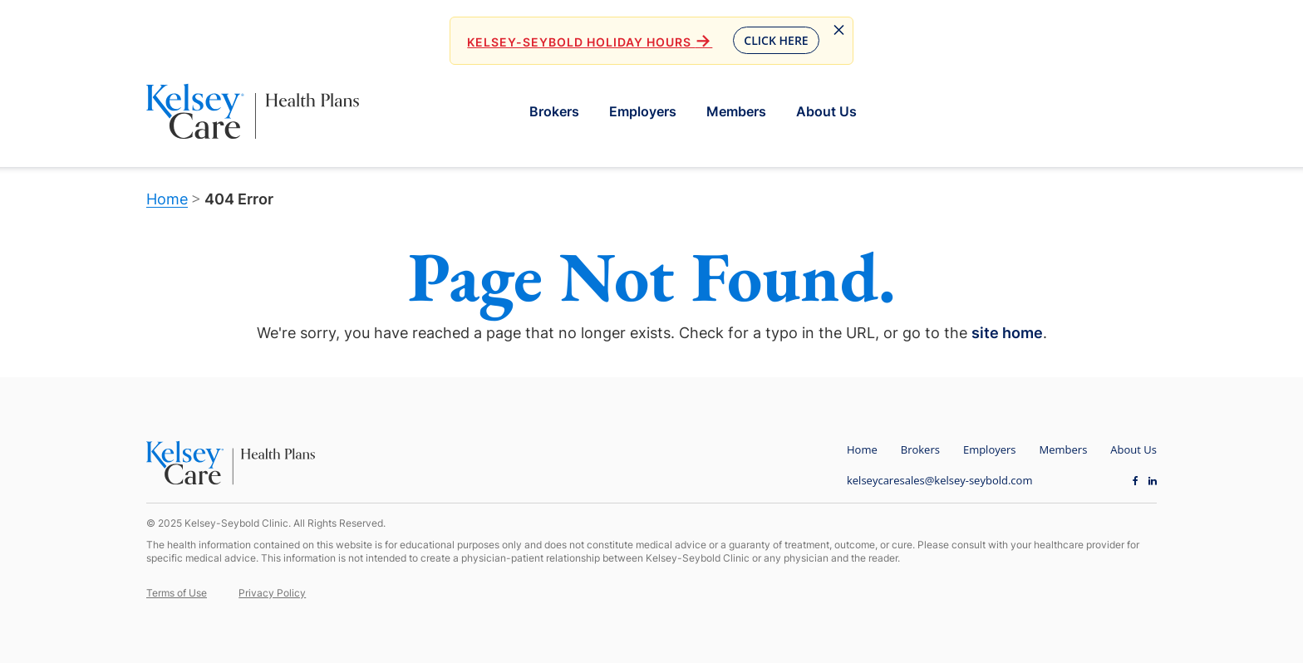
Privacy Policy (272, 593)
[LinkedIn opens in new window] (1152, 480)
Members (736, 111)
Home (167, 199)
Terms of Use (176, 593)
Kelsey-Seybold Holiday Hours (589, 42)
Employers (642, 111)
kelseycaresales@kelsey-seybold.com (939, 480)
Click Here (776, 40)
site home (1007, 332)
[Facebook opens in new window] (1135, 480)
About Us (826, 111)
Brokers (554, 111)
